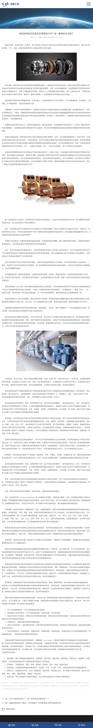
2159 (35, 37)
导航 (11, 725)
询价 (58, 725)
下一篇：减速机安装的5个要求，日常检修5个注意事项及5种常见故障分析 (31, 703)
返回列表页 (10, 709)
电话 (81, 725)
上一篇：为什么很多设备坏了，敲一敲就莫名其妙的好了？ (25, 699)
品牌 (34, 725)
